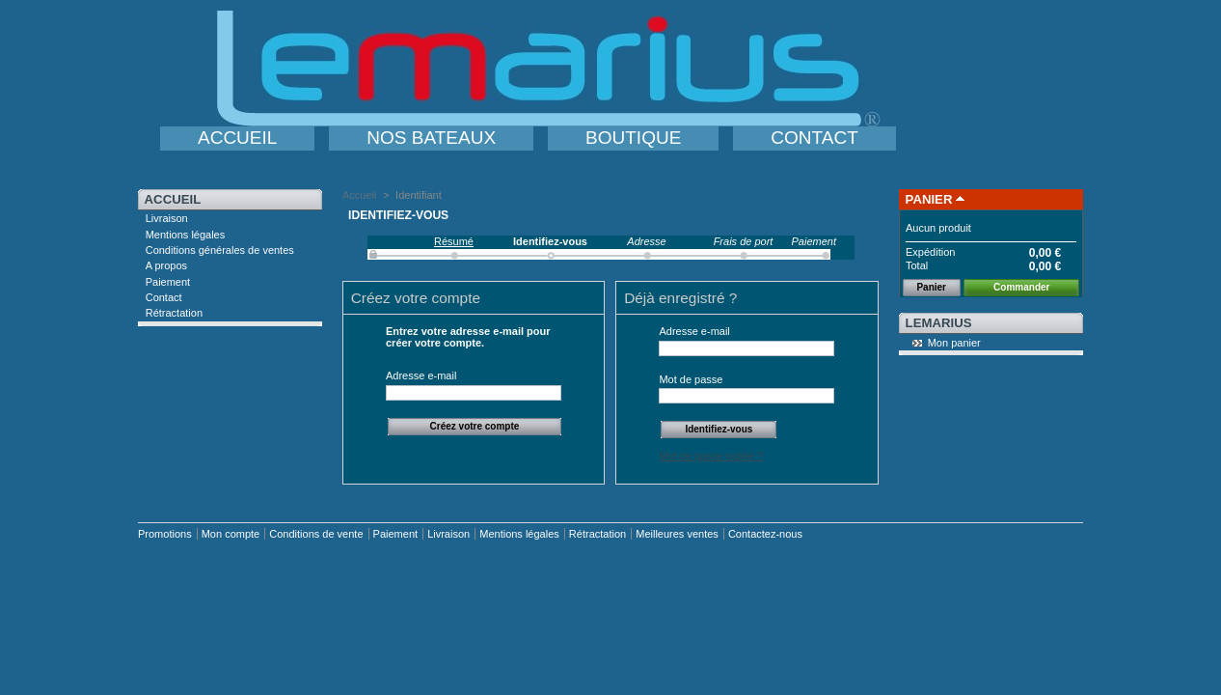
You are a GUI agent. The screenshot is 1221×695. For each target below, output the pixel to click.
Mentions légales (186, 234)
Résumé (454, 241)
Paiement (168, 282)
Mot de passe (690, 379)
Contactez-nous (765, 534)
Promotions (165, 534)
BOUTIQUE (633, 137)
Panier (929, 199)
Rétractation (174, 313)
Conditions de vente (316, 534)
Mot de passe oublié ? (711, 455)
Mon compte (231, 534)
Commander (1021, 287)
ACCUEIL (237, 137)
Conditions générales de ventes (220, 250)
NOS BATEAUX (431, 137)
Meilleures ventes (677, 534)
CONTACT (814, 137)
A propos (166, 265)
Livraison (167, 218)
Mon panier (954, 342)
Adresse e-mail (421, 375)
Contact (164, 297)
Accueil (173, 199)
